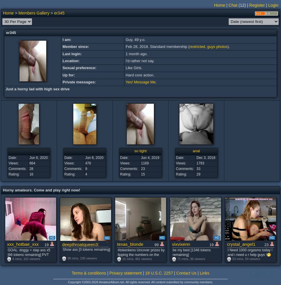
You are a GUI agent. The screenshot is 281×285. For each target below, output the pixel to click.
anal (196, 151)
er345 (59, 13)
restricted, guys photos (209, 46)
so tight (140, 151)
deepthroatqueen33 (80, 244)
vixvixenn (181, 244)
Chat (233, 5)
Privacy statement (125, 273)
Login (273, 5)
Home (219, 5)
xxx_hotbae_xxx (23, 244)
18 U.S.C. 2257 (159, 273)
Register (257, 5)
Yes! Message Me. (141, 82)
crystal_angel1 (241, 244)
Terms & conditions (89, 273)
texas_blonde (130, 244)
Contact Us (186, 273)
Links (204, 273)
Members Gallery (33, 13)
